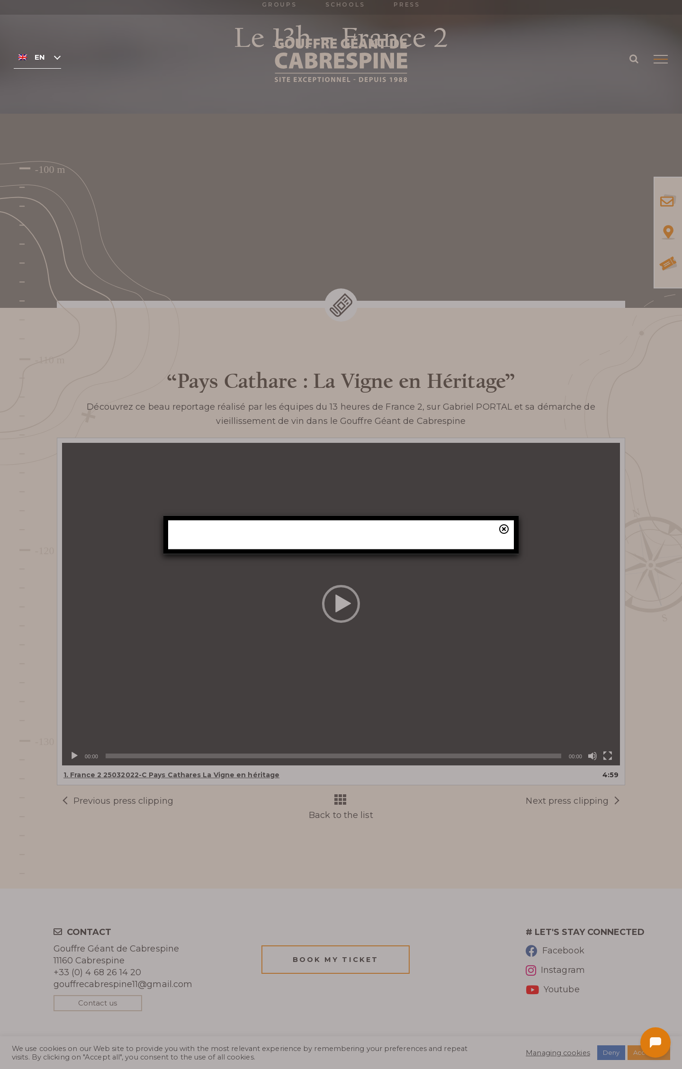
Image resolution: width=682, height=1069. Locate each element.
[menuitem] (37, 56)
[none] (37, 56)
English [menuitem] (40, 57)
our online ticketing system (395, 591)
